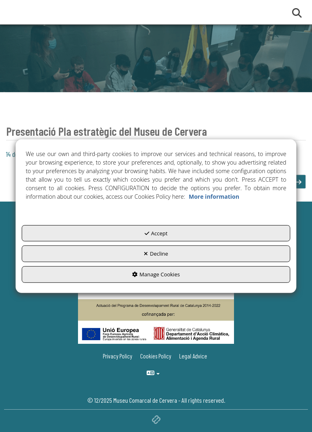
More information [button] (213, 196)
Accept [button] (156, 233)
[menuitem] (194, 356)
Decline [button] (156, 253)
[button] (299, 182)
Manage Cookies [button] (156, 274)
